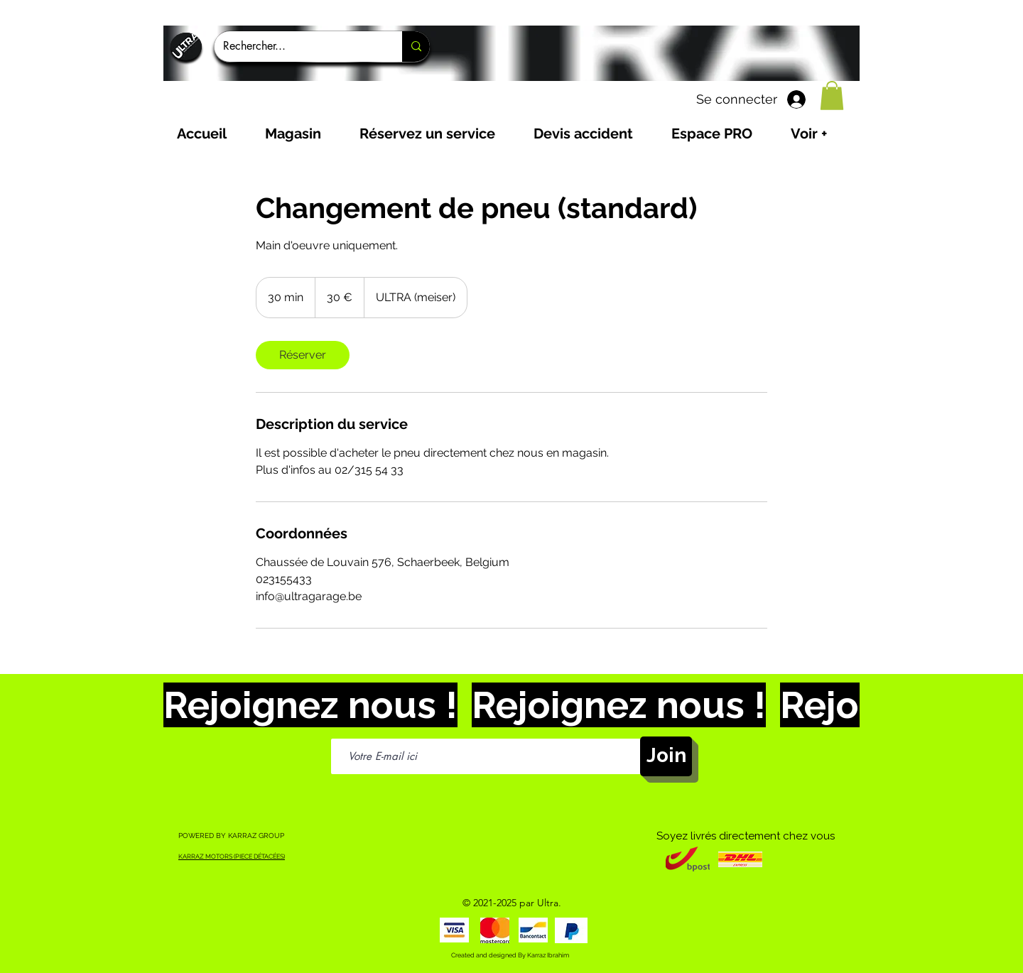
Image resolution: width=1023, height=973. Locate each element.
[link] (303, 355)
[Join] (666, 756)
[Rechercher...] (297, 46)
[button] (832, 95)
